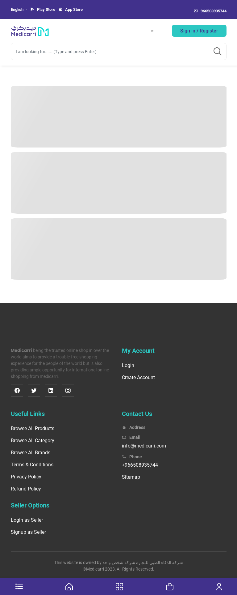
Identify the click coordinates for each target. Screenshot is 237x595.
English (17, 9)
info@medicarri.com (144, 446)
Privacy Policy (26, 477)
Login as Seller (27, 520)
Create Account (138, 377)
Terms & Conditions (32, 465)
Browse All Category (32, 440)
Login (128, 365)
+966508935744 (140, 465)
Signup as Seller (28, 532)
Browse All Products (32, 428)
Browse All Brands (30, 453)
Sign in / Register (199, 31)
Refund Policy (26, 489)
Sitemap (131, 477)
